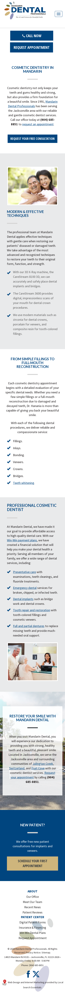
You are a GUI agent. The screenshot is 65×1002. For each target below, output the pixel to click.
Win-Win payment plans (22, 540)
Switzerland (16, 768)
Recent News (32, 907)
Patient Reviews (32, 912)
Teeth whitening (23, 483)
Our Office (32, 897)
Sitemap (46, 952)
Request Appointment (32, 47)
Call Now (31, 35)
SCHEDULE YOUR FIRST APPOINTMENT (32, 863)
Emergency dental (25, 588)
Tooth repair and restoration (31, 610)
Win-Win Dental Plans (32, 933)
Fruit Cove (38, 768)
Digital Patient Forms (32, 922)
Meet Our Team (32, 902)
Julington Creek (43, 764)
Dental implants (23, 599)
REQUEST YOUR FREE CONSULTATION (32, 138)
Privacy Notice (33, 952)
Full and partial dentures (28, 626)
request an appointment (38, 124)
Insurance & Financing (32, 927)
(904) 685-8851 (36, 965)
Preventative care (24, 572)
